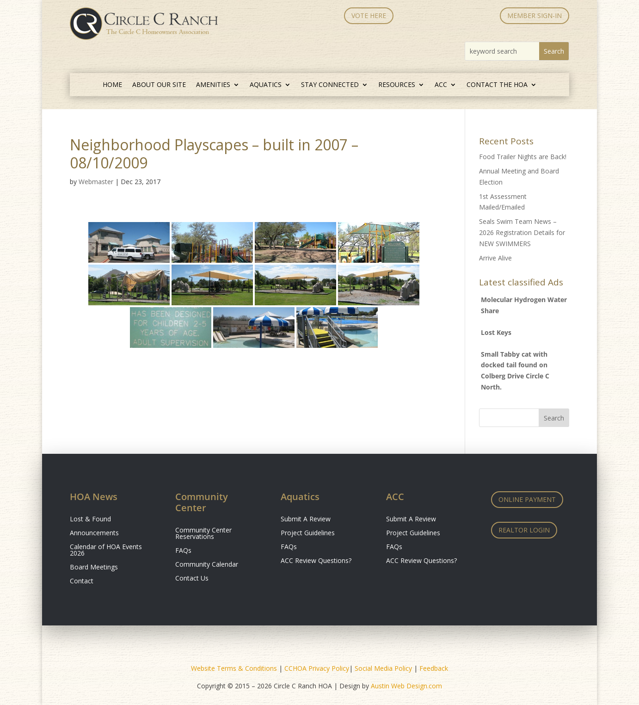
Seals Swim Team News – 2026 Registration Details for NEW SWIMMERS (522, 232)
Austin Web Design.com (406, 685)
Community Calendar (206, 565)
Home (112, 85)
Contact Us (192, 578)
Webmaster (96, 181)
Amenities (213, 85)
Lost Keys (496, 332)
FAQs (183, 551)
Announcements (94, 533)
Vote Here (368, 15)
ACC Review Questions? (316, 561)
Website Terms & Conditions (234, 668)
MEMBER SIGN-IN (534, 15)
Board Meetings (94, 567)
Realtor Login (524, 530)
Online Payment (527, 499)
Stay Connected (330, 85)
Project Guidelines (308, 533)
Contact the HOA (497, 85)
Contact (81, 581)
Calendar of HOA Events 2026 (106, 550)
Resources (396, 85)
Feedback (433, 668)
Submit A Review (306, 519)
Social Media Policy (383, 668)
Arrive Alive (495, 258)
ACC (441, 85)
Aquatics (266, 85)
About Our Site (159, 85)
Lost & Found (90, 519)
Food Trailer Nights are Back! (522, 156)
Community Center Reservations (203, 534)
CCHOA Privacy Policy (316, 668)
